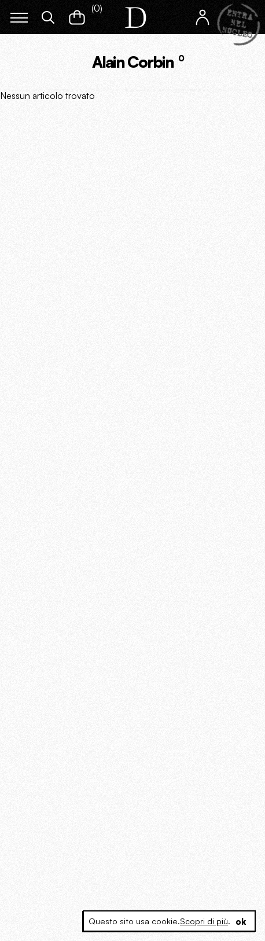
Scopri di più (204, 921)
